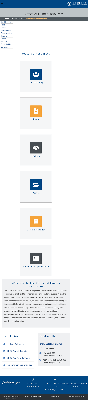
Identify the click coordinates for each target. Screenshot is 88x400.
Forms (3, 28)
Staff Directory (6, 22)
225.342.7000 (33, 383)
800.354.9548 (33, 386)
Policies (4, 25)
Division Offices (17, 19)
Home (6, 19)
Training (4, 36)
